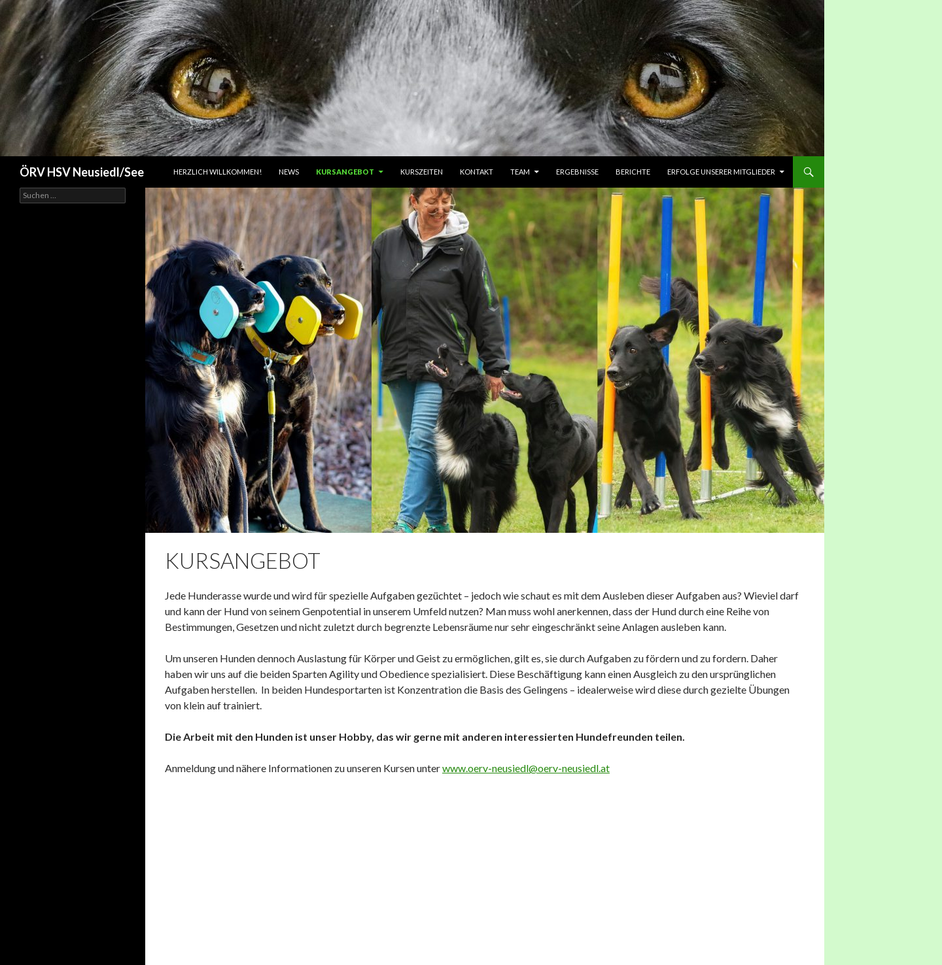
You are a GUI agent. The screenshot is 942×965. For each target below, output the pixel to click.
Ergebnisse (577, 171)
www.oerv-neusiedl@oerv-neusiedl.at (526, 768)
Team (520, 171)
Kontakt (476, 171)
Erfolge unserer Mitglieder (721, 171)
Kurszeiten (421, 171)
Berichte (633, 171)
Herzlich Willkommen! (217, 171)
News (289, 171)
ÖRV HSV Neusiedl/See (82, 172)
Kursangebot (345, 171)
